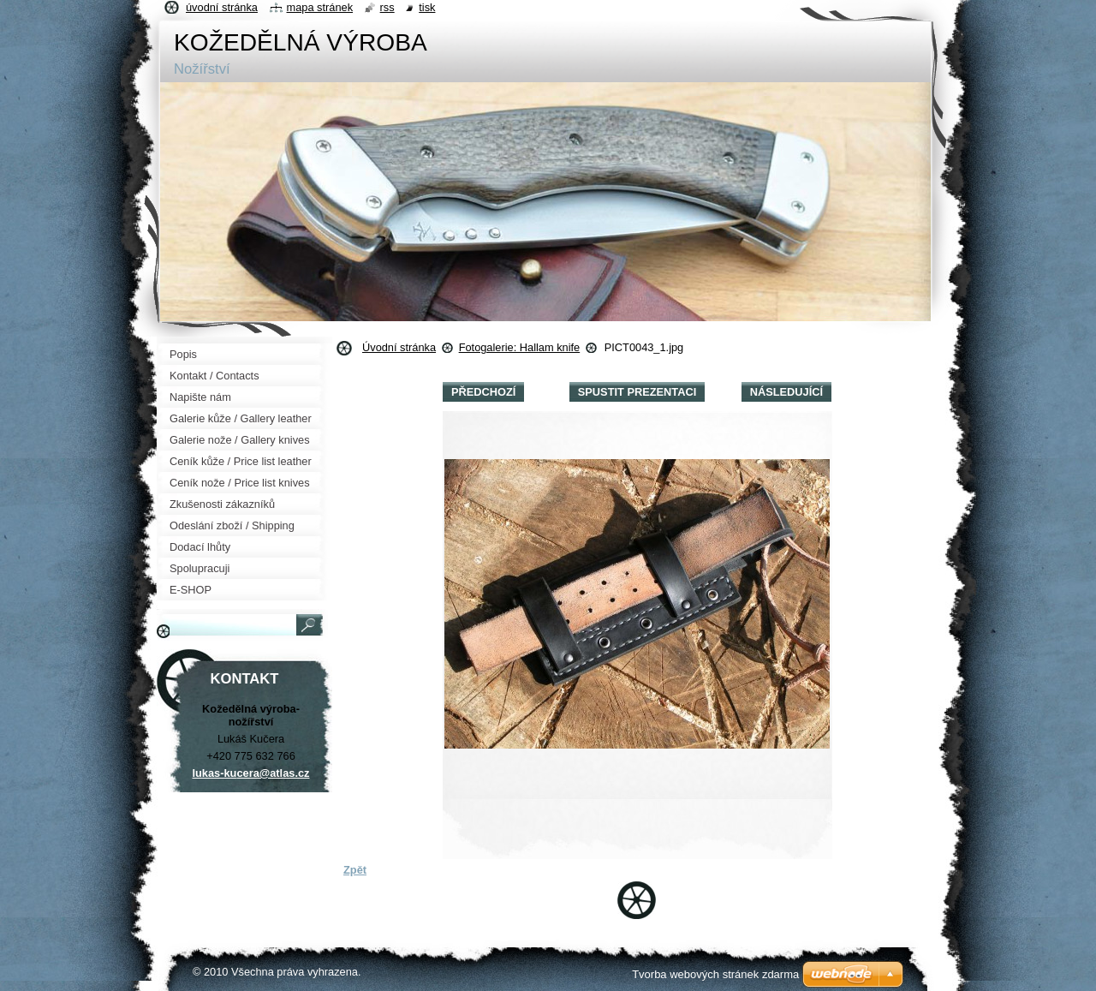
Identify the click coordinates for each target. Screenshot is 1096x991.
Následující (786, 391)
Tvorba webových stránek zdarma (715, 974)
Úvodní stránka (399, 347)
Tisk (427, 7)
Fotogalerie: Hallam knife (520, 347)
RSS (387, 7)
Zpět (354, 869)
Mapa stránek (320, 7)
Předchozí (483, 391)
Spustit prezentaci (637, 391)
